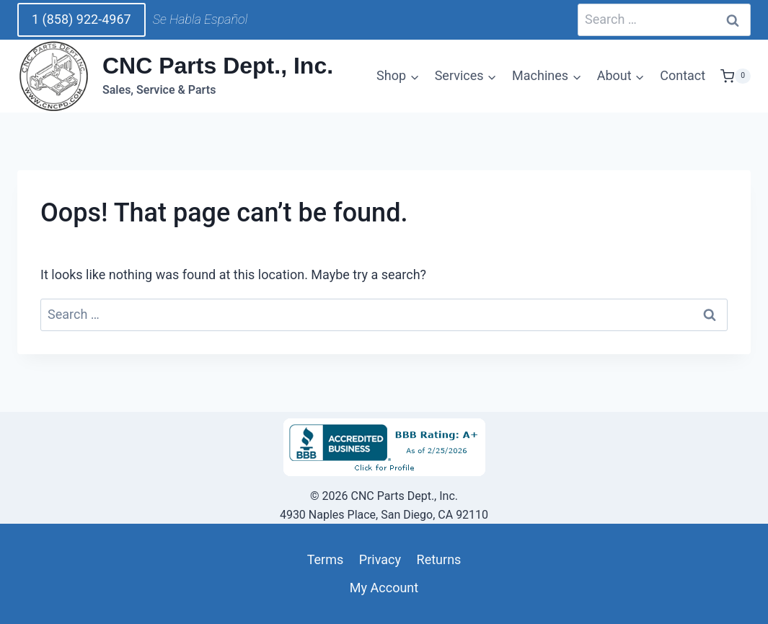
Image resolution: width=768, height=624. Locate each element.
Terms (325, 559)
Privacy (380, 559)
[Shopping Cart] (735, 76)
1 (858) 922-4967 (81, 19)
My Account (384, 587)
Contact (682, 75)
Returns (439, 559)
